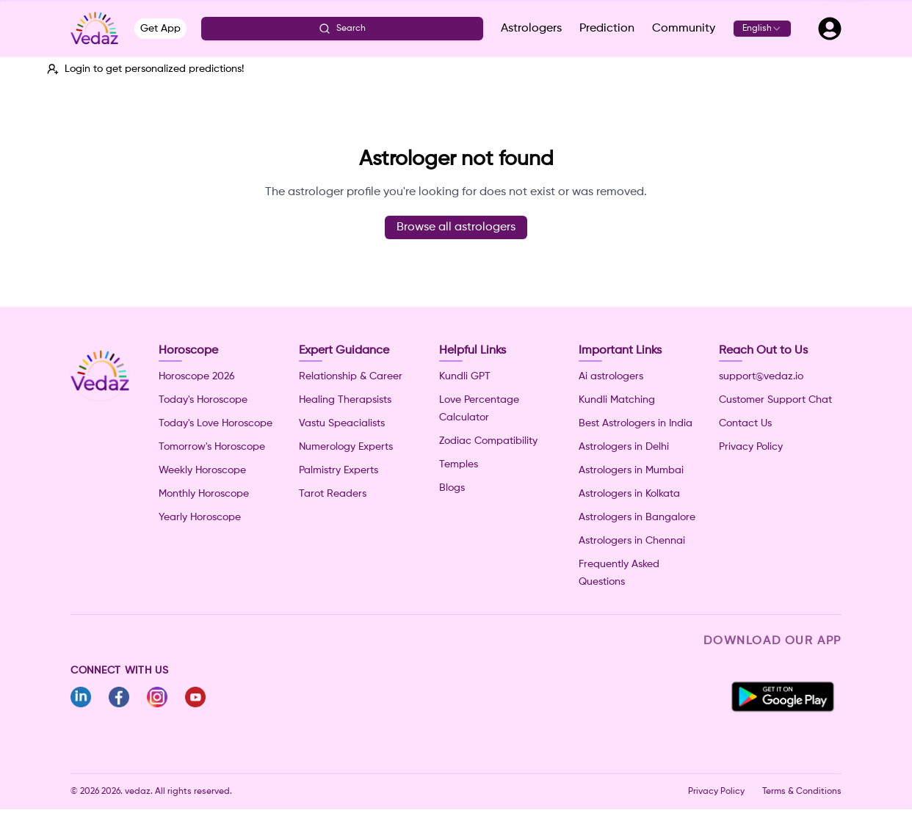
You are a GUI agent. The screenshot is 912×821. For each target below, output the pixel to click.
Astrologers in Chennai (632, 541)
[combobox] (762, 28)
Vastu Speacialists (342, 423)
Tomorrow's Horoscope (212, 447)
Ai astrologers (611, 376)
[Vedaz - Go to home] (94, 28)
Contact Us (745, 423)
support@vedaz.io (761, 376)
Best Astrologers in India (635, 423)
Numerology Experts (346, 447)
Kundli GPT (465, 376)
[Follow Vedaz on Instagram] (157, 697)
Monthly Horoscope (204, 494)
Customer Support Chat (775, 400)
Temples (458, 464)
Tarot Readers (332, 494)
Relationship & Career (350, 376)
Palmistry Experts (338, 470)
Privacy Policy (751, 447)
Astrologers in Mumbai (631, 470)
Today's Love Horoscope (215, 423)
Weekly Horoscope (202, 470)
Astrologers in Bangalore (637, 517)
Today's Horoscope (203, 400)
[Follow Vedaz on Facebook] (119, 697)
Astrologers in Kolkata (629, 494)
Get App (160, 28)
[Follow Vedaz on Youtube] (195, 697)
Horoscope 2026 (197, 376)
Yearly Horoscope (200, 517)
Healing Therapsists (345, 400)
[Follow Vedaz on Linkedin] (80, 697)
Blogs (452, 488)
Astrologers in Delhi (624, 447)
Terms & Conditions (802, 791)
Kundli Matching (617, 400)
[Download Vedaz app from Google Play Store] (783, 697)
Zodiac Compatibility (488, 441)
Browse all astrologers (456, 227)
